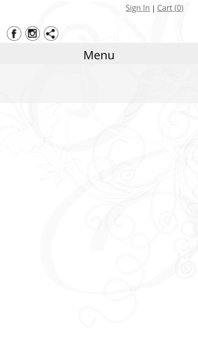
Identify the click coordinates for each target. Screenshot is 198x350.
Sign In (138, 7)
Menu (99, 55)
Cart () (170, 7)
